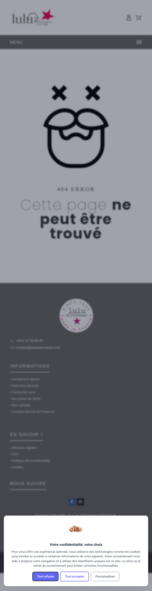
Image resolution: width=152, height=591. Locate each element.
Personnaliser (105, 576)
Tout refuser (45, 576)
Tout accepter (74, 576)
